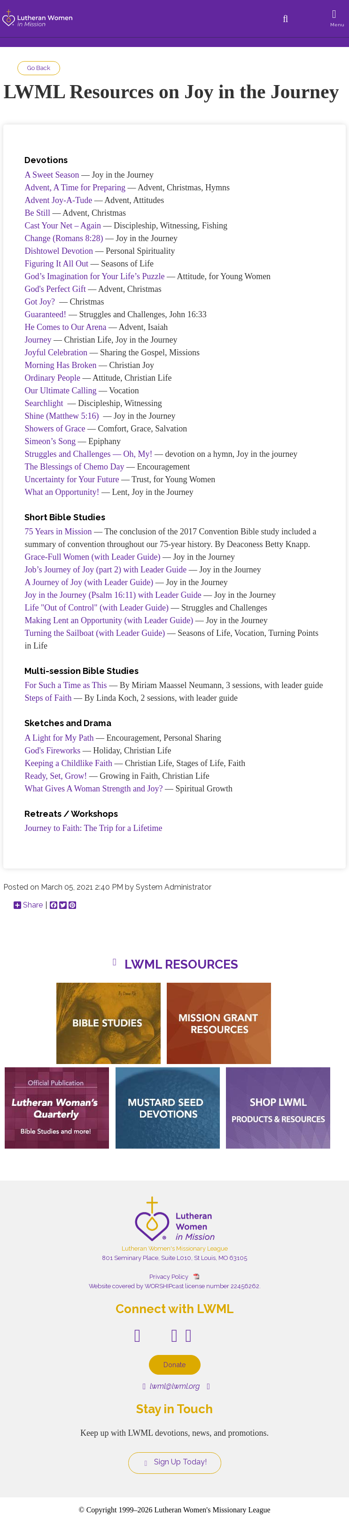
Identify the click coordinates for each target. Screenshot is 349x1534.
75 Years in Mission (58, 531)
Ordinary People (52, 378)
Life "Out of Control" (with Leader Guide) (96, 607)
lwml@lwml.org (171, 1386)
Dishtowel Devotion (58, 251)
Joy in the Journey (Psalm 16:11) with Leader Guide (112, 595)
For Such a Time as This (65, 685)
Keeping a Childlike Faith (68, 763)
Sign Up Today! (175, 1462)
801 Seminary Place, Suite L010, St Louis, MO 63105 (174, 1257)
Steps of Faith (47, 698)
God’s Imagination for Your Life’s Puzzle (94, 276)
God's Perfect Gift (54, 289)
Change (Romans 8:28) (63, 238)
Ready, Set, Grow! (55, 776)
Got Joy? (39, 301)
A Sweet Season (51, 175)
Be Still (37, 213)
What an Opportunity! (61, 492)
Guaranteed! (45, 314)
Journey (37, 339)
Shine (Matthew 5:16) (61, 416)
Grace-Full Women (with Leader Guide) (92, 557)
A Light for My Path (58, 738)
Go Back (38, 67)
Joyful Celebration (55, 352)
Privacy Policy (168, 1276)
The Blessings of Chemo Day (74, 466)
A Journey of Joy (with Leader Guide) (88, 582)
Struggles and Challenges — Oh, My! (88, 454)
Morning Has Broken (60, 365)
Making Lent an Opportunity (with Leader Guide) (108, 620)
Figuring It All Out (56, 263)
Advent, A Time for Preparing (74, 187)
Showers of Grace (54, 428)
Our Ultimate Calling (60, 390)
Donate (174, 1365)
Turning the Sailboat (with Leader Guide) (94, 633)
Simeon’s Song (50, 441)
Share (28, 905)
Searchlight (43, 403)
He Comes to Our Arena (65, 327)
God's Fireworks (52, 750)
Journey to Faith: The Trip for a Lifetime (93, 828)
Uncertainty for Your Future (71, 479)
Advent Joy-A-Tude (58, 200)
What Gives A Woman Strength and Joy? (93, 788)
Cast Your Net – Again (62, 225)
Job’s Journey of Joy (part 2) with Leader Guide (105, 569)
